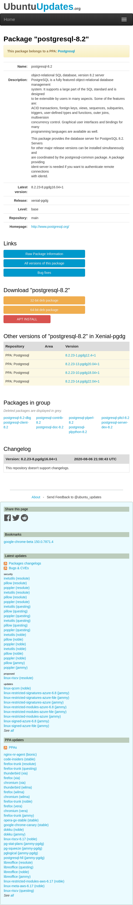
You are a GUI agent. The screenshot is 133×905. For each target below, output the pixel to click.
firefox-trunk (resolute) (20, 764)
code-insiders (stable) (19, 759)
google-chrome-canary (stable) (26, 825)
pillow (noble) (13, 639)
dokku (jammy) (14, 834)
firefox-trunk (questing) (20, 768)
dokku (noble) (14, 830)
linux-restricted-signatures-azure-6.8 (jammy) (36, 693)
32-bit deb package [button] (44, 300)
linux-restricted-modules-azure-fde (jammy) (35, 712)
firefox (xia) (12, 778)
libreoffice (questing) (18, 867)
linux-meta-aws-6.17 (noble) (24, 886)
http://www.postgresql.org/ (50, 226)
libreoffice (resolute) (18, 862)
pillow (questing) (15, 611)
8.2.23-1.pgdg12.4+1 (80, 355)
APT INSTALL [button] (27, 319)
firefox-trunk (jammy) (19, 815)
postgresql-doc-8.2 (49, 427)
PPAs (13, 747)
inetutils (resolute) (17, 578)
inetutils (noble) (15, 635)
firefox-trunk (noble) (18, 801)
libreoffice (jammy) (17, 876)
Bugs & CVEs (19, 568)
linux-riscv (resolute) (18, 678)
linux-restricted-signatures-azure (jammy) (33, 702)
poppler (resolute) (17, 588)
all (12, 730)
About (36, 497)
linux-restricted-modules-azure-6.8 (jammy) (35, 707)
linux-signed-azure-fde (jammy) (26, 726)
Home (9, 19)
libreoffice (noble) (16, 872)
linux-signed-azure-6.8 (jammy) (26, 721)
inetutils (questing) (17, 606)
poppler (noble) (15, 644)
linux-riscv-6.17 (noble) (20, 839)
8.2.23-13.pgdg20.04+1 (82, 364)
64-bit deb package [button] (44, 310)
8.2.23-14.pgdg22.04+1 (82, 381)
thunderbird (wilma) (18, 787)
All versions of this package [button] (44, 263)
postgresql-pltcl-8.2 (115, 418)
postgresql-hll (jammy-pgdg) (24, 858)
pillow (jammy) (14, 663)
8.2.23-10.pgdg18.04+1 (82, 373)
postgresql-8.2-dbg (17, 418)
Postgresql (66, 51)
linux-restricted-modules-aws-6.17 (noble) (34, 881)
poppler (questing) (17, 616)
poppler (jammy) (15, 667)
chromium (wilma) (17, 797)
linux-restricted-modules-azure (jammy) (32, 716)
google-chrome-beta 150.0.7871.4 (28, 542)
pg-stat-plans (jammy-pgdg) (24, 844)
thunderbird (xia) (16, 773)
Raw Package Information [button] (44, 254)
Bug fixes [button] (44, 273)
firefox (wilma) (14, 792)
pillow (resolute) (15, 583)
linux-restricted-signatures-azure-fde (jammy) (36, 698)
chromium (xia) (15, 783)
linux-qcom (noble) (17, 688)
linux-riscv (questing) (19, 891)
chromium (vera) (16, 811)
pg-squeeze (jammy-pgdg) (23, 848)
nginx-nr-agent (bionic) (20, 754)
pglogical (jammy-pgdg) (21, 853)
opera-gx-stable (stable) (21, 820)
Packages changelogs (25, 563)
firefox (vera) (13, 806)
